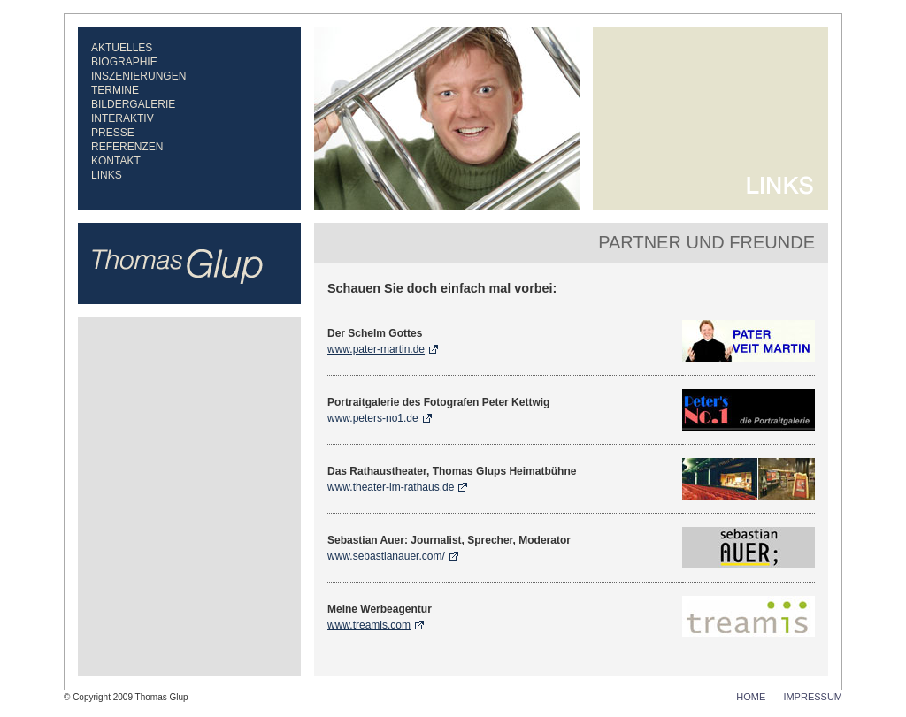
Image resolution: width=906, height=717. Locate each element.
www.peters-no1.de (372, 418)
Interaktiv (122, 118)
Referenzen (127, 147)
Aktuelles (121, 48)
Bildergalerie (133, 104)
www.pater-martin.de (376, 349)
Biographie (124, 62)
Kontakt (116, 161)
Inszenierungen (138, 76)
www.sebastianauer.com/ (386, 556)
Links (106, 175)
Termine (115, 90)
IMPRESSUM (812, 696)
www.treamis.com (369, 625)
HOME (750, 696)
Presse (112, 132)
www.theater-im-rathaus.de (390, 487)
